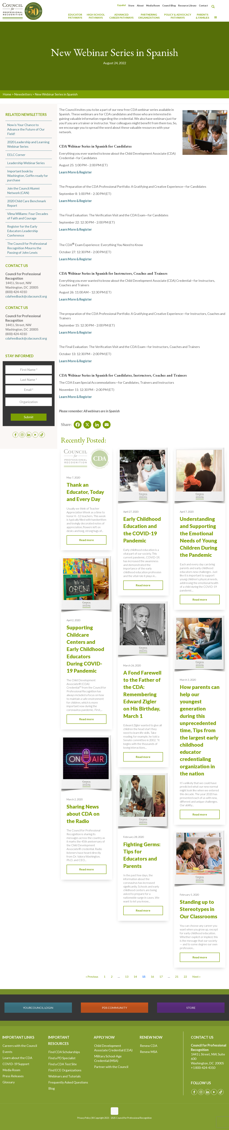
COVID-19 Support (16, 1064)
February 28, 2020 (133, 836)
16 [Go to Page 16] (152, 976)
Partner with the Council (111, 1067)
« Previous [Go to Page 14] (92, 976)
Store (131, 5)
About (140, 5)
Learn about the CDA (17, 1058)
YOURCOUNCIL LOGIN (38, 1007)
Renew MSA (148, 1052)
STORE (190, 1007)
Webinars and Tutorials (64, 1076)
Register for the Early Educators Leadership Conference (22, 230)
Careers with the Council (20, 1046)
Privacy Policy (84, 1118)
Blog (51, 1088)
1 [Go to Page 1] (104, 976)
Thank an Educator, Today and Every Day (85, 492)
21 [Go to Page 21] (176, 976)
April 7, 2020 (187, 511)
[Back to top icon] (114, 1111)
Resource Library (187, 5)
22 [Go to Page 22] (185, 976)
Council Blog (169, 5)
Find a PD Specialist (61, 1058)
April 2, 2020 (73, 620)
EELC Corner (16, 155)
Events (7, 1052)
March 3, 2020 (188, 679)
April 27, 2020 (130, 511)
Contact (203, 5)
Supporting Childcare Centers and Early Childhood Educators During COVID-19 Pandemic (85, 649)
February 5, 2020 (189, 894)
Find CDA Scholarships (64, 1052)
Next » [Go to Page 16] (196, 976)
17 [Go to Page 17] (161, 976)
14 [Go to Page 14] (135, 976)
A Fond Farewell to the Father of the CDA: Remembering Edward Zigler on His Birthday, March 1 (142, 694)
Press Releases (13, 1076)
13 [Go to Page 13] (126, 976)
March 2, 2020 (75, 799)
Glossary (9, 1082)
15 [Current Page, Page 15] (143, 976)
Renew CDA (148, 1046)
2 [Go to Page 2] (112, 976)
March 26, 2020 (132, 665)
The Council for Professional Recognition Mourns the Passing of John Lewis (27, 248)
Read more (86, 540)
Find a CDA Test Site (62, 1064)
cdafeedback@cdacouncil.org (26, 296)
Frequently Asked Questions (68, 1082)
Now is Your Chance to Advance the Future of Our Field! (26, 129)
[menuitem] (121, 5)
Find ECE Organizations (64, 1070)
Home (7, 94)
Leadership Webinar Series (26, 163)
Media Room (153, 5)
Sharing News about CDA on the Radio (83, 814)
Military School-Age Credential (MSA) (108, 1058)
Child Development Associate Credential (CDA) (113, 1048)
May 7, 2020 (73, 477)
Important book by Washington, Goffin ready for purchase (27, 175)
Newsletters (23, 94)
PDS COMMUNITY (114, 1007)
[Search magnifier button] (214, 7)
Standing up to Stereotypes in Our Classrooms (198, 909)
